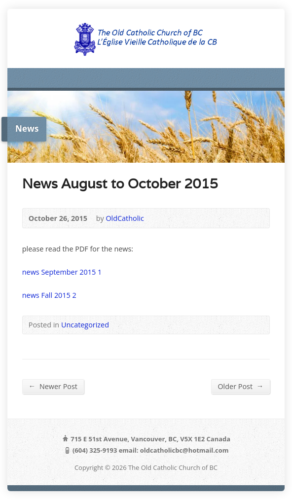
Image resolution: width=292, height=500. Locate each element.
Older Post (240, 386)
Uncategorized (85, 324)
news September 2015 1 (62, 272)
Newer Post (53, 386)
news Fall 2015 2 (49, 295)
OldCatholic (125, 218)
